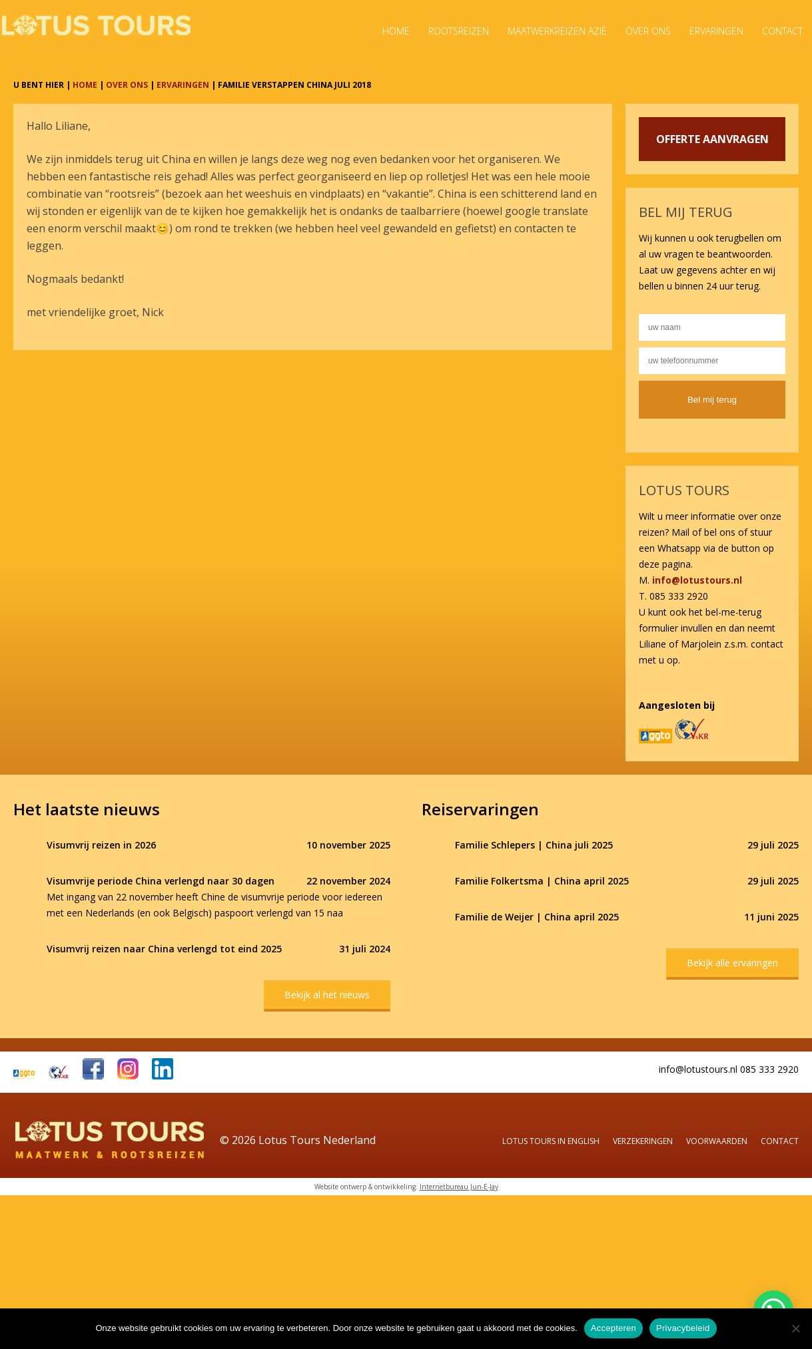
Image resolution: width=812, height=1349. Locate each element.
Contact (782, 31)
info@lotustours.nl (697, 580)
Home (396, 31)
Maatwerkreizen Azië (557, 31)
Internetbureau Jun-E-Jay (459, 1186)
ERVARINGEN (183, 85)
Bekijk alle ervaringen (732, 962)
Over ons (648, 31)
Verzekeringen (643, 1141)
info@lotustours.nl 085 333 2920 (729, 1069)
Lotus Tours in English (551, 1141)
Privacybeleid (683, 1328)
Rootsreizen (458, 31)
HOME (85, 85)
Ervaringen (716, 31)
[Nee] (795, 1328)
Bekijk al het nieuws (327, 994)
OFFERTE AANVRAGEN (712, 139)
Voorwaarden (716, 1141)
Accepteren (613, 1328)
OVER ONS (127, 85)
